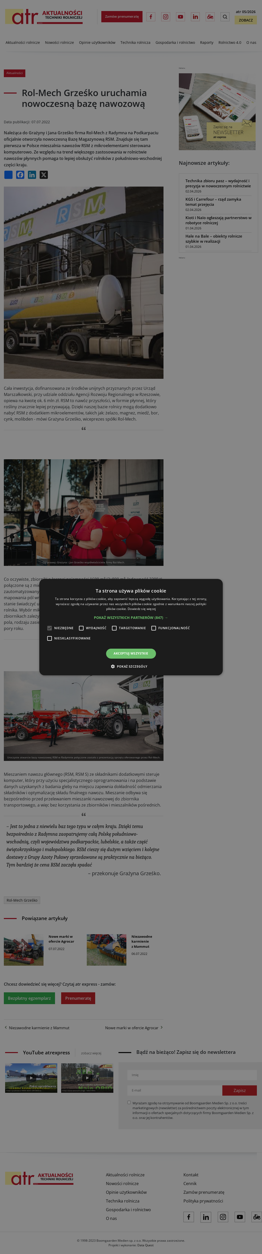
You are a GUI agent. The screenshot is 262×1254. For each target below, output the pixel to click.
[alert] (131, 627)
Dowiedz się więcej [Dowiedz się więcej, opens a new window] (142, 609)
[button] (131, 617)
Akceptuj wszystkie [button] (131, 653)
